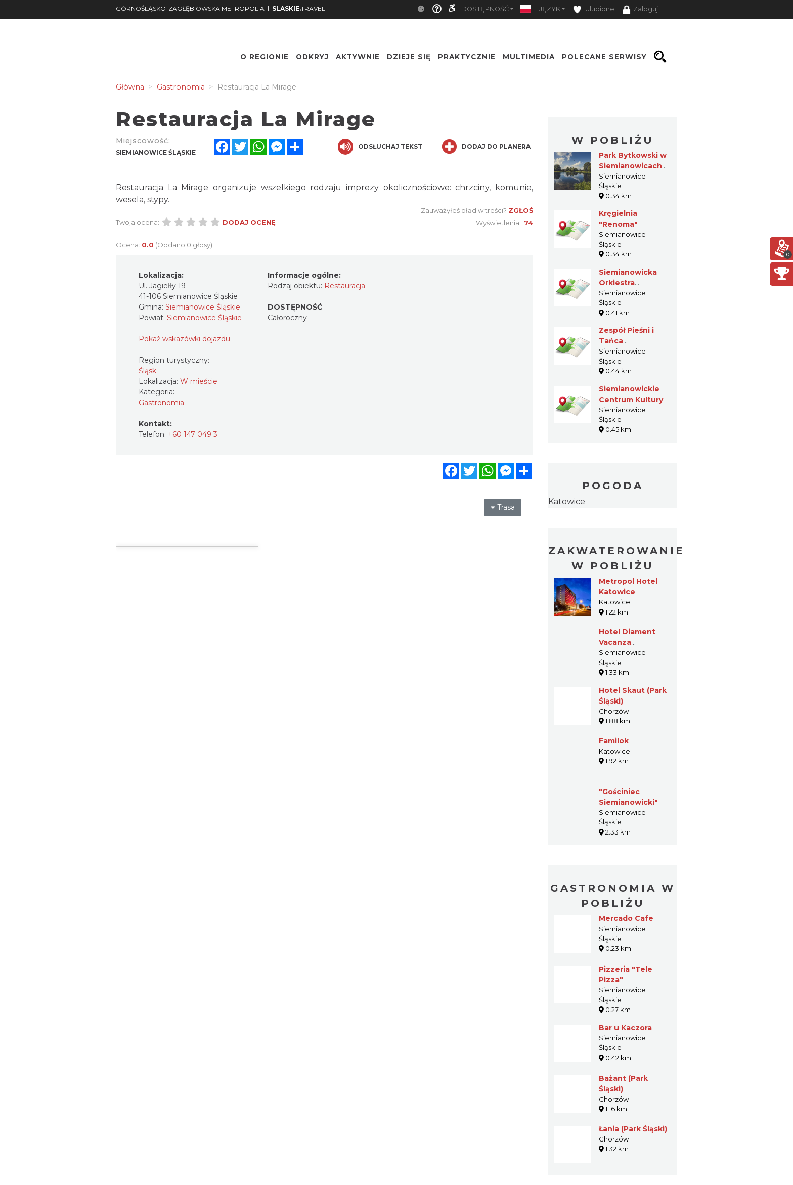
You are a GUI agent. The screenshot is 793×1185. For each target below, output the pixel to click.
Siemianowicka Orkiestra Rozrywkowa (628, 283)
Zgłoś (520, 210)
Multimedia (529, 57)
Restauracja (344, 285)
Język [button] (549, 9)
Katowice (566, 501)
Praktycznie (467, 57)
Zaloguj (640, 9)
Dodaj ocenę (249, 222)
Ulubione (593, 9)
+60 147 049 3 (192, 434)
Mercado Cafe (626, 918)
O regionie (264, 57)
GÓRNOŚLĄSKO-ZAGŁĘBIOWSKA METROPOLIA (190, 8)
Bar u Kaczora (625, 1027)
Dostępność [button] (485, 9)
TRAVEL (298, 8)
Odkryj (312, 57)
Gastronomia (161, 402)
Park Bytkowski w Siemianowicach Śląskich (633, 166)
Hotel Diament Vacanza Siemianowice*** (630, 642)
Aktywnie (358, 57)
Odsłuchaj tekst (380, 147)
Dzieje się (409, 57)
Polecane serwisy (604, 57)
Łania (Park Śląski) (633, 1128)
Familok (614, 740)
